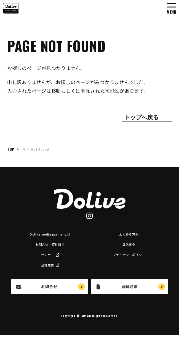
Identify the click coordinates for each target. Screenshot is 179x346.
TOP (10, 149)
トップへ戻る (141, 117)
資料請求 (117, 286)
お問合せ (36, 286)
